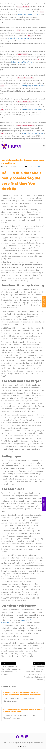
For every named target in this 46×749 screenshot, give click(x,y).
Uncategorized (34, 166)
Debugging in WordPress (27, 15)
